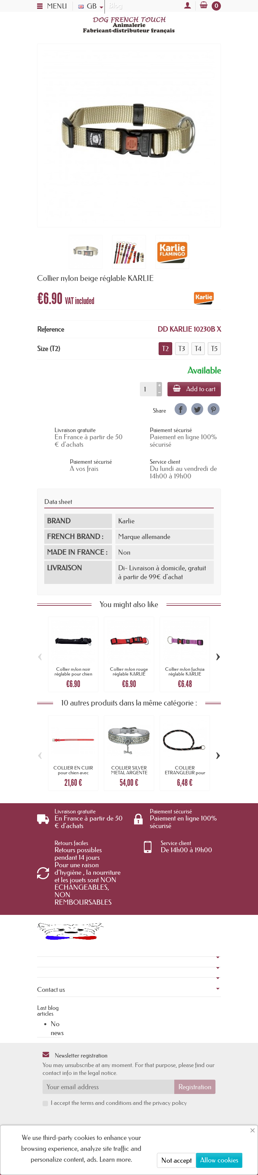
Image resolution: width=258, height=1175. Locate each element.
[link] (181, 409)
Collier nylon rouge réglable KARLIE (129, 671)
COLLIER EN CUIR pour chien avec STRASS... (73, 773)
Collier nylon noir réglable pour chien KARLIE (73, 674)
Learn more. (115, 1159)
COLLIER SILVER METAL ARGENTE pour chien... (129, 773)
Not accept (176, 1160)
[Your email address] (108, 1087)
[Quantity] (148, 389)
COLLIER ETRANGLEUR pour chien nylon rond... (185, 773)
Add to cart (194, 389)
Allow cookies (219, 1160)
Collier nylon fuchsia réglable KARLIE (185, 671)
